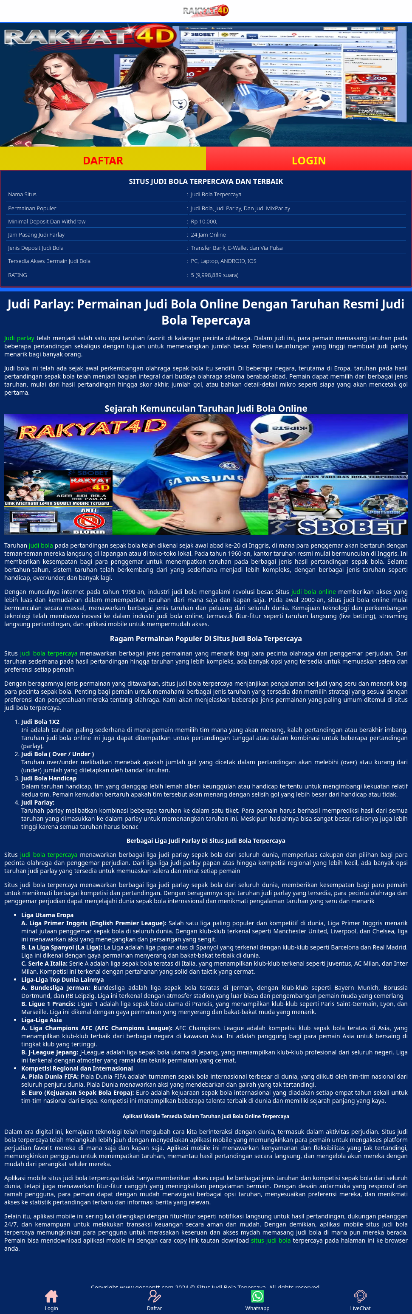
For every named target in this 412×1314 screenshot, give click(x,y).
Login (51, 1301)
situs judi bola (271, 1240)
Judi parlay (19, 338)
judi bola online (313, 592)
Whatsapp (258, 1301)
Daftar (154, 1301)
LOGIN (309, 160)
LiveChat (360, 1301)
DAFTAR (103, 160)
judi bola (41, 545)
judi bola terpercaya (49, 653)
